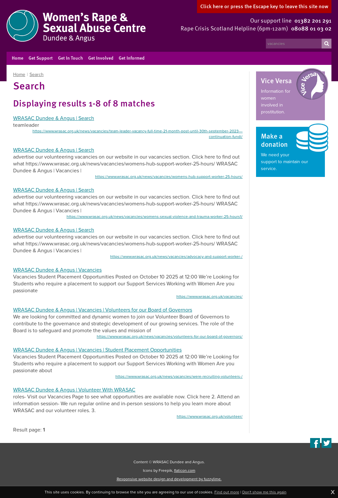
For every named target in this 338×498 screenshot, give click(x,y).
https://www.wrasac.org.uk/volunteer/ (210, 416)
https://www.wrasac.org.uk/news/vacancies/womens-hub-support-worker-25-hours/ (169, 177)
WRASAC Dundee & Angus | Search (53, 118)
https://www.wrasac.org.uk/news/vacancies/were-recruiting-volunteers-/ (179, 376)
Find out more (226, 492)
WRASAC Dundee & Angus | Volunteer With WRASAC (74, 389)
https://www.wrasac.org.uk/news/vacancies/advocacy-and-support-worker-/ (176, 256)
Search (37, 74)
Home (19, 74)
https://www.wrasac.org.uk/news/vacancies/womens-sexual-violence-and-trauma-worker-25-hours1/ (155, 217)
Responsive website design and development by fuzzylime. (169, 479)
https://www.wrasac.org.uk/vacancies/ (209, 296)
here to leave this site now (264, 6)
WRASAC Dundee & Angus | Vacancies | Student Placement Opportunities (97, 350)
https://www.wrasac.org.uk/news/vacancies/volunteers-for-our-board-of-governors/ (170, 336)
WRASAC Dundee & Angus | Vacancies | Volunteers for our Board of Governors (102, 310)
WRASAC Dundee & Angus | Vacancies (57, 270)
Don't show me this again (264, 492)
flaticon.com (184, 470)
